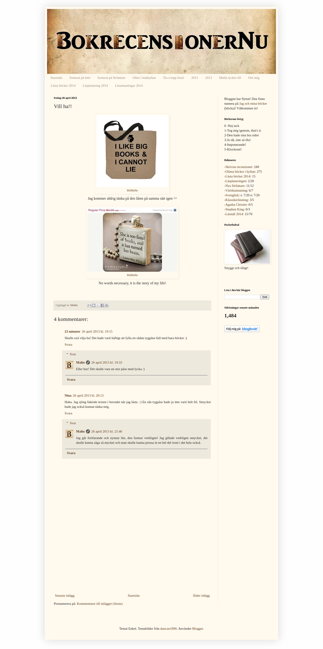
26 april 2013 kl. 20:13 (88, 395)
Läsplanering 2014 (95, 85)
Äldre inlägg (201, 595)
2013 (208, 77)
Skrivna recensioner (238, 167)
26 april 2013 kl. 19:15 (97, 331)
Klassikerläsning (236, 200)
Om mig (254, 77)
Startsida (56, 77)
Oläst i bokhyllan (144, 77)
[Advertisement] (132, 558)
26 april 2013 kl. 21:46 (106, 431)
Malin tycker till (230, 77)
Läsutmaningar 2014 (129, 85)
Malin (80, 362)
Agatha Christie (236, 204)
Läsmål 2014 (234, 214)
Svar (73, 354)
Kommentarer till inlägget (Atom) (99, 603)
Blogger (197, 628)
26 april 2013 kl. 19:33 (106, 362)
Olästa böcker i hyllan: (240, 171)
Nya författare (234, 186)
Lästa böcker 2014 (63, 85)
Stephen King (234, 209)
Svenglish (232, 195)
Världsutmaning (236, 190)
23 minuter (72, 331)
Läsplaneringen (235, 181)
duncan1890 (168, 628)
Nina (68, 395)
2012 (194, 77)
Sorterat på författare (111, 77)
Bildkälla (132, 190)
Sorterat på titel (80, 77)
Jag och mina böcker (253, 103)
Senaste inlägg (64, 595)
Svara (68, 344)
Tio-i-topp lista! (173, 77)
